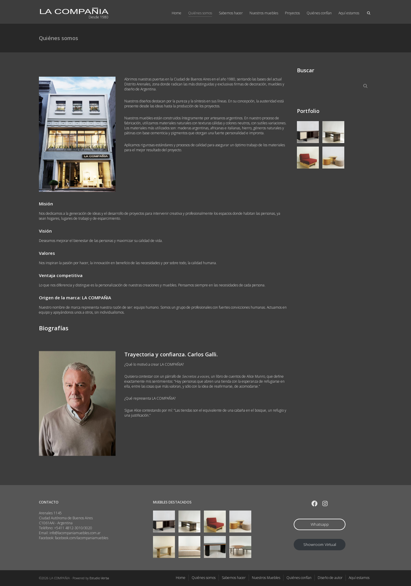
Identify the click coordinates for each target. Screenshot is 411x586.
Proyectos (292, 13)
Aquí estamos (348, 13)
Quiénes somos (200, 14)
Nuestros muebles (264, 13)
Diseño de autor (330, 577)
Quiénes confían (319, 13)
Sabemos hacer (231, 13)
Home (176, 13)
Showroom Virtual (319, 544)
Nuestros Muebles (266, 577)
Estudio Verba (99, 578)
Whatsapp (320, 524)
